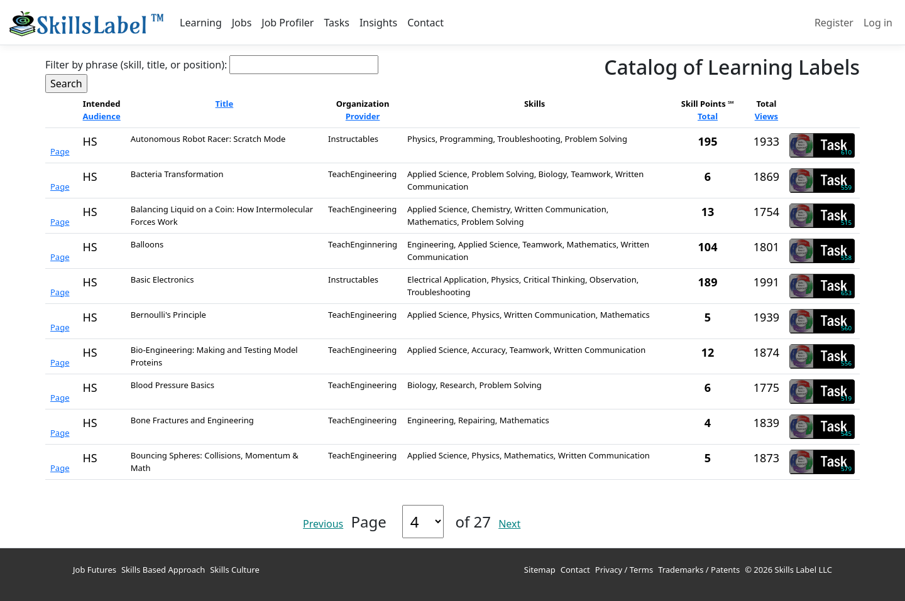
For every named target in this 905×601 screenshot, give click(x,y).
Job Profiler (287, 23)
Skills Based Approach (163, 569)
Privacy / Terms (624, 569)
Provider (363, 116)
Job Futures (94, 569)
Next (509, 524)
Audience (102, 116)
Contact (425, 23)
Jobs (242, 23)
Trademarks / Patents (699, 569)
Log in (878, 23)
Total (708, 116)
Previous (323, 524)
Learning (201, 23)
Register (833, 23)
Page (60, 151)
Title (225, 103)
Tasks (336, 23)
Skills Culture (235, 569)
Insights (378, 23)
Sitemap (540, 569)
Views (767, 116)
